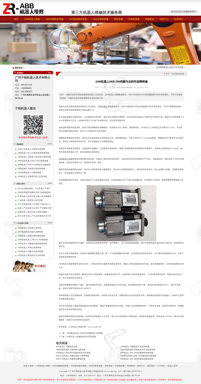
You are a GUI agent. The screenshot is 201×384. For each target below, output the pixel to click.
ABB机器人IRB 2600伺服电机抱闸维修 (136, 353)
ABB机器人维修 (32, 19)
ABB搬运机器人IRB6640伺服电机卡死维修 (84, 333)
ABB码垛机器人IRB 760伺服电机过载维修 (138, 356)
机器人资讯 (20, 184)
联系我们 (192, 12)
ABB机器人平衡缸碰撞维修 (29, 247)
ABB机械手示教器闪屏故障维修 (31, 169)
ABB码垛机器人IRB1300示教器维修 (33, 161)
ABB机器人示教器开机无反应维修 (32, 176)
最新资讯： (20, 68)
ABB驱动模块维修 (78, 19)
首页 (16, 19)
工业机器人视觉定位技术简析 (30, 200)
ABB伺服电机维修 (54, 19)
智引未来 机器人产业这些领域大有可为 (34, 216)
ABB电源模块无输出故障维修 (30, 232)
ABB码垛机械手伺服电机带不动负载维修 (137, 350)
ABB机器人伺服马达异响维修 (30, 251)
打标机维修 (134, 19)
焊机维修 (118, 19)
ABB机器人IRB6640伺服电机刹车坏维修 (73, 353)
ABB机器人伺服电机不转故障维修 (135, 347)
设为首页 (175, 12)
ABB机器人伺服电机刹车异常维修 (81, 337)
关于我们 (161, 366)
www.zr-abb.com (126, 87)
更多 (50, 73)
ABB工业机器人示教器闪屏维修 (31, 149)
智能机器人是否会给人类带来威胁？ (33, 212)
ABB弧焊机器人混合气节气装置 (170, 67)
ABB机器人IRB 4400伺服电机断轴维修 (136, 359)
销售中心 (164, 19)
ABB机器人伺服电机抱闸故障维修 (32, 244)
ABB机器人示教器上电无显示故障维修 (34, 157)
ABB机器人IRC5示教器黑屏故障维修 (33, 153)
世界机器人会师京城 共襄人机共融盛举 (34, 196)
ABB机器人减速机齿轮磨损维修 (31, 236)
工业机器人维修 (75, 327)
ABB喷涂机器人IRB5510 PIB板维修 (33, 240)
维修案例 (149, 19)
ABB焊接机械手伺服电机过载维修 (70, 350)
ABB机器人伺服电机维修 (66, 347)
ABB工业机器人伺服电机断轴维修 (70, 359)
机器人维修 (28, 366)
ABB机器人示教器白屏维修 (29, 228)
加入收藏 (183, 12)
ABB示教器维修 (100, 19)
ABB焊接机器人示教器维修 (29, 173)
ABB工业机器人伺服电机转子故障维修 (72, 356)
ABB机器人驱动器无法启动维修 (31, 255)
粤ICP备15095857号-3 (132, 371)
